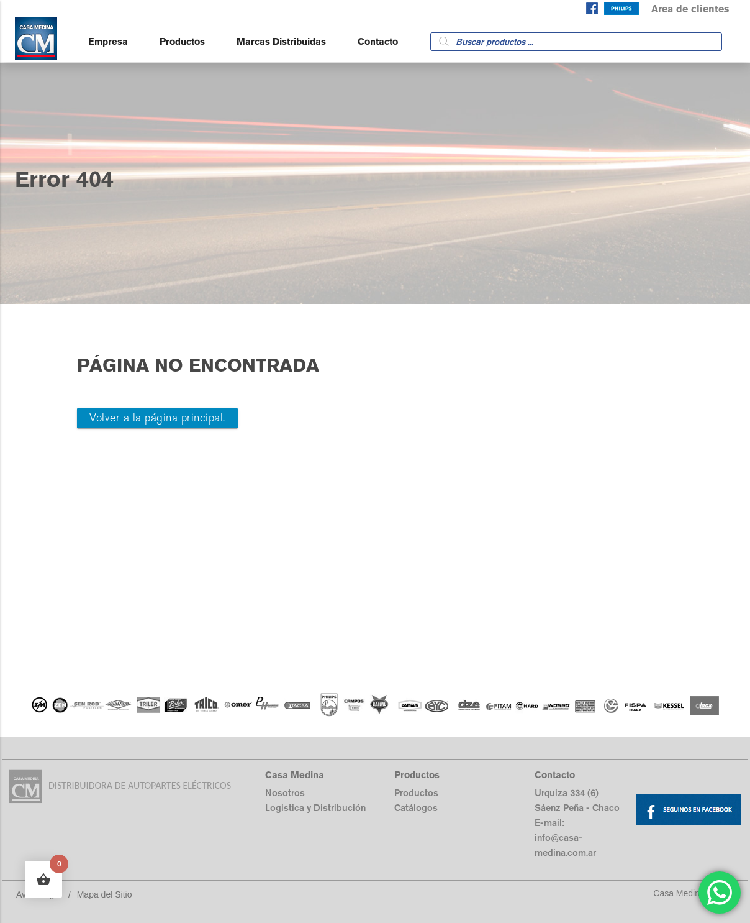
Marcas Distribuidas (281, 41)
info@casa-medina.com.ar (565, 845)
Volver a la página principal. (157, 418)
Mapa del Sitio (104, 894)
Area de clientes (690, 9)
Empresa (108, 41)
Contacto (378, 41)
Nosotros (285, 793)
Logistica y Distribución (315, 807)
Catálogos (416, 807)
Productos (182, 41)
